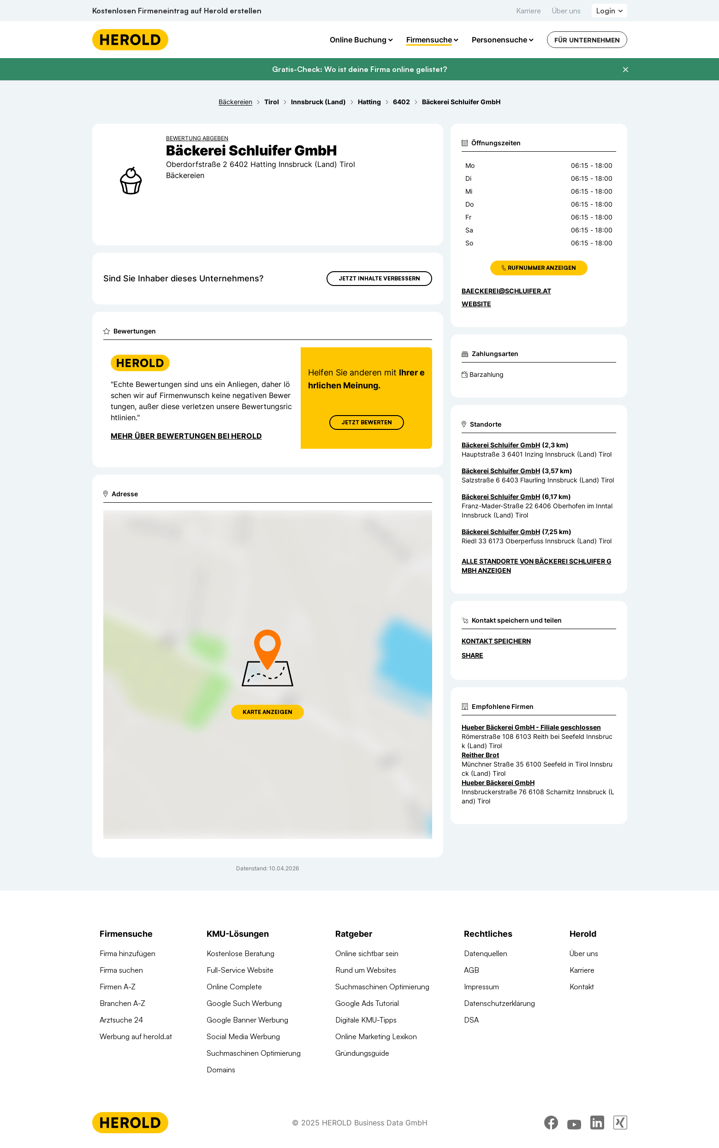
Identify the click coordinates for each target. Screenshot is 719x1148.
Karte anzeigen (267, 711)
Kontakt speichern (496, 641)
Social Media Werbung (243, 1036)
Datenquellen (485, 953)
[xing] (620, 1122)
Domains (221, 1069)
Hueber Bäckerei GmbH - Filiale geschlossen (531, 727)
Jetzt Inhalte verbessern (379, 278)
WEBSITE (476, 304)
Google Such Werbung (244, 1003)
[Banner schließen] (625, 69)
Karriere (528, 10)
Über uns (566, 10)
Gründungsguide (362, 1053)
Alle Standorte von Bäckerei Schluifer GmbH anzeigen (537, 565)
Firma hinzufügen (127, 953)
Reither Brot (480, 755)
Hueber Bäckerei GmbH (498, 782)
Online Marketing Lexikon (376, 1036)
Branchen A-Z (122, 1003)
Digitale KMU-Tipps (366, 1019)
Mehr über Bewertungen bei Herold (186, 435)
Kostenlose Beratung (240, 953)
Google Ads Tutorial (367, 1003)
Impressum (481, 986)
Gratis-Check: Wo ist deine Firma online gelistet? (359, 69)
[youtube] (574, 1122)
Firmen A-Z (118, 986)
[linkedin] (597, 1122)
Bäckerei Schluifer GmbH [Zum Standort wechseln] (501, 445)
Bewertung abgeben (197, 138)
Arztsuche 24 (121, 1019)
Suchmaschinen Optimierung (254, 1053)
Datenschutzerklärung (499, 1003)
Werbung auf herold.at (136, 1036)
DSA (471, 1019)
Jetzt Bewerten (366, 422)
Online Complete (234, 986)
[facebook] (551, 1122)
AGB (471, 970)
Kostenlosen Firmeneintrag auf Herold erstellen (176, 10)
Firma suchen (121, 970)
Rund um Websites (365, 970)
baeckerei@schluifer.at (506, 291)
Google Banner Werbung (247, 1019)
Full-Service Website (240, 970)
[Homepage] (130, 39)
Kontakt (582, 986)
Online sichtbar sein (366, 953)
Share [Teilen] (472, 655)
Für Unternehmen (587, 40)
